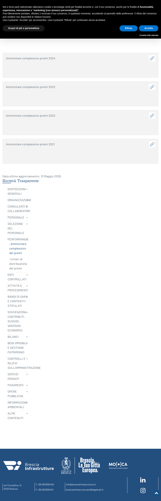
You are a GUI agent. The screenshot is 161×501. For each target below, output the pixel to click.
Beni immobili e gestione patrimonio (17, 347)
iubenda (154, 35)
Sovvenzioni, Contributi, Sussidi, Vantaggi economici (17, 321)
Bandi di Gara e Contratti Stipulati (18, 301)
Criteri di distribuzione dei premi (18, 263)
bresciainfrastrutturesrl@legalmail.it (84, 489)
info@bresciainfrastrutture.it (81, 484)
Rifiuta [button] (128, 28)
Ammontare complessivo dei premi (17, 248)
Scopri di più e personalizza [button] (23, 28)
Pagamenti (16, 385)
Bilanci (13, 336)
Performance (18, 239)
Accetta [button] (148, 28)
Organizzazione (19, 200)
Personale (16, 217)
